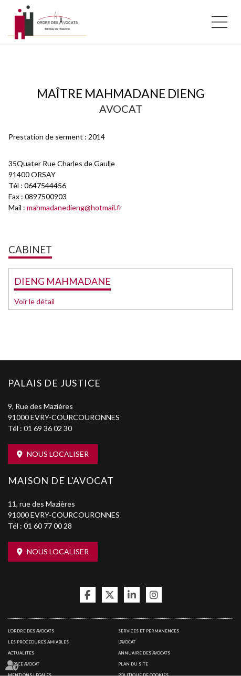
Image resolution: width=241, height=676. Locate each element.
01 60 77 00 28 (48, 525)
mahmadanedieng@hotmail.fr (74, 207)
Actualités (21, 653)
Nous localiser (58, 453)
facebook (88, 595)
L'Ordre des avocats (31, 631)
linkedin (132, 595)
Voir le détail (34, 301)
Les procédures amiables (38, 642)
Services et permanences (148, 631)
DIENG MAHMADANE (62, 281)
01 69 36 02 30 (48, 428)
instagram (154, 595)
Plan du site (133, 664)
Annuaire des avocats (144, 653)
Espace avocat (23, 664)
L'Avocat (126, 642)
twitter (110, 595)
